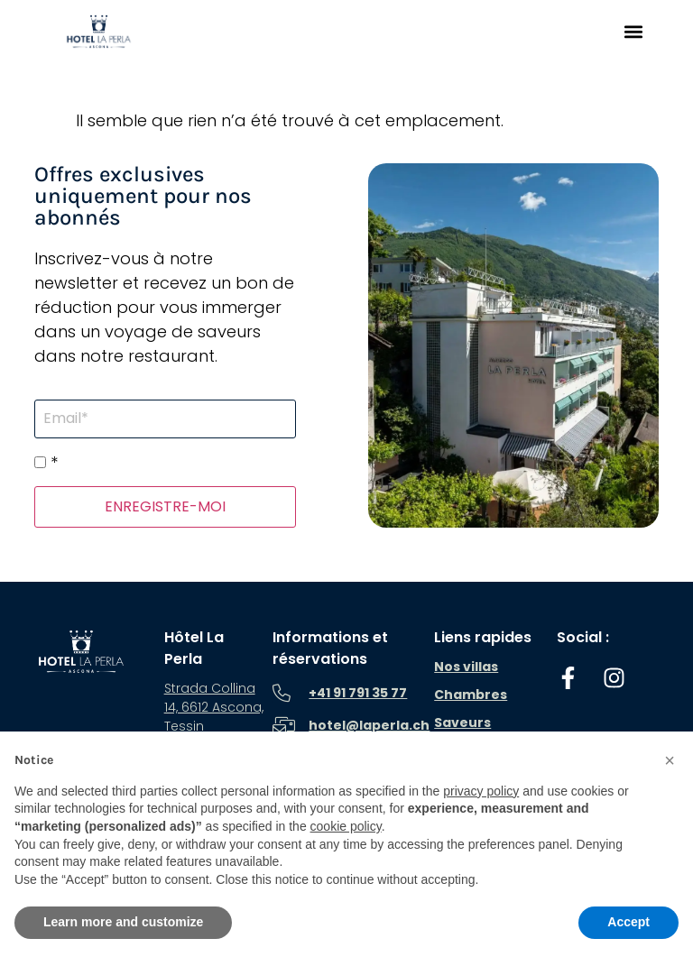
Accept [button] (628, 922)
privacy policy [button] (481, 791)
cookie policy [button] (346, 826)
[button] (633, 32)
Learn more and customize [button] (123, 922)
